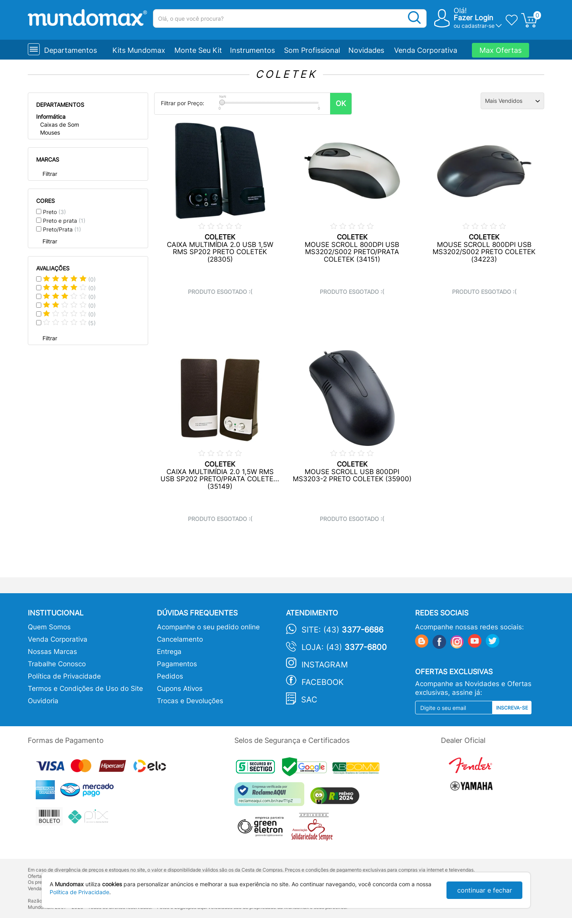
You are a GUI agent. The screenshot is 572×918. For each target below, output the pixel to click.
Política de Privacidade (64, 676)
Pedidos (170, 676)
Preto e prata (64, 220)
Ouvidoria (43, 701)
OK (341, 103)
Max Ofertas (500, 50)
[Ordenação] (512, 101)
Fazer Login (473, 18)
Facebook (322, 682)
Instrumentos (252, 50)
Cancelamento (180, 639)
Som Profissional (312, 50)
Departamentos (70, 50)
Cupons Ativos (180, 688)
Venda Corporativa (425, 50)
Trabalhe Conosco (57, 664)
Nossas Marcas (52, 652)
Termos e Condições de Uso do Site (85, 688)
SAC (309, 699)
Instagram (324, 664)
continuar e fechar (484, 890)
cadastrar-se (478, 25)
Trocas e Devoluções (190, 701)
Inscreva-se (512, 708)
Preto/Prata (62, 229)
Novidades (366, 50)
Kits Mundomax (138, 50)
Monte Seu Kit (198, 50)
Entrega (169, 652)
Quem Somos (49, 627)
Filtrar (50, 173)
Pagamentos (177, 664)
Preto (54, 211)
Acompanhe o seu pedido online (208, 627)
